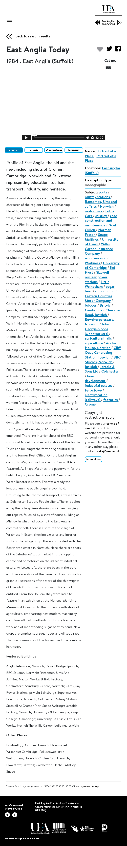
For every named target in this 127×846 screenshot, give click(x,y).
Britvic (105, 306)
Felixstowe (94, 390)
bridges (91, 306)
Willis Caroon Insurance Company (99, 249)
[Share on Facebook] (116, 50)
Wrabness (93, 263)
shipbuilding (105, 291)
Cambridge (94, 310)
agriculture (94, 343)
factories (111, 400)
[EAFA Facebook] (15, 814)
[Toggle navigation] (9, 22)
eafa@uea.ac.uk (108, 451)
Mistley (101, 216)
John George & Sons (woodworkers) (97, 329)
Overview (13, 150)
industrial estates (99, 386)
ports (103, 192)
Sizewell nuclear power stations (97, 277)
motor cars (94, 211)
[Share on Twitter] (108, 50)
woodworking (96, 258)
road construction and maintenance (101, 220)
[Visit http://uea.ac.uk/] (40, 828)
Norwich (107, 207)
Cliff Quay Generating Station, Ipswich (103, 352)
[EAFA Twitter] (8, 814)
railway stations (98, 197)
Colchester (110, 372)
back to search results (33, 36)
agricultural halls (99, 339)
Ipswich (91, 367)
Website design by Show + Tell (22, 838)
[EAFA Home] (108, 15)
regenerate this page (90, 786)
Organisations (54, 150)
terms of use (93, 459)
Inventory (74, 150)
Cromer (91, 405)
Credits (34, 150)
